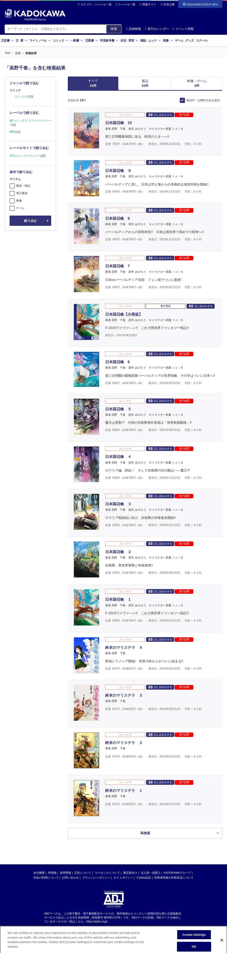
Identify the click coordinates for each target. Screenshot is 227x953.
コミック (60, 40)
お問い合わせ (70, 877)
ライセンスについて (107, 872)
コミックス (21, 96)
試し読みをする (160, 114)
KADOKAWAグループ (177, 872)
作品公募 (169, 4)
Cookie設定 (144, 877)
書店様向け (130, 872)
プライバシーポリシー (96, 877)
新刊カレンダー (156, 29)
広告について (82, 872)
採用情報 (65, 872)
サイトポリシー (123, 877)
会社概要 (39, 872)
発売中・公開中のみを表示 (203, 100)
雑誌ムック (150, 40)
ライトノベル (40, 40)
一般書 (76, 40)
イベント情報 (183, 29)
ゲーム (179, 40)
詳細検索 (133, 29)
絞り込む (30, 221)
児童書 (91, 40)
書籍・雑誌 (23, 185)
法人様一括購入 (150, 872)
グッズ (189, 40)
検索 (114, 29)
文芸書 (7, 40)
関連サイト (149, 4)
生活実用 (129, 40)
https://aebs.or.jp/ (97, 921)
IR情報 (52, 872)
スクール (201, 40)
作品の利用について (46, 877)
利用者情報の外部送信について (174, 877)
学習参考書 (109, 40)
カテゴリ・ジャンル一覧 (96, 4)
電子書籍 (21, 193)
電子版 (184, 114)
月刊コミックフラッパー (25, 155)
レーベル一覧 (127, 4)
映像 (168, 40)
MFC (13, 131)
